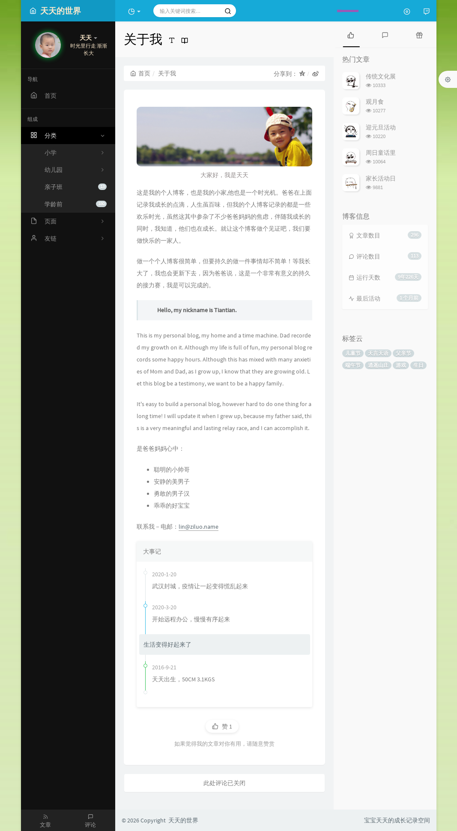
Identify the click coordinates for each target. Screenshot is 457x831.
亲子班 (76, 187)
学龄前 (76, 204)
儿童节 (353, 353)
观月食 (375, 101)
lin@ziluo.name (198, 526)
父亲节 (403, 353)
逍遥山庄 (378, 365)
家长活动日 (381, 178)
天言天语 (378, 353)
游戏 (401, 365)
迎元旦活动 (381, 127)
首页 (140, 73)
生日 (418, 365)
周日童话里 (381, 153)
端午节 (353, 365)
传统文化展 (381, 76)
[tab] (351, 34)
